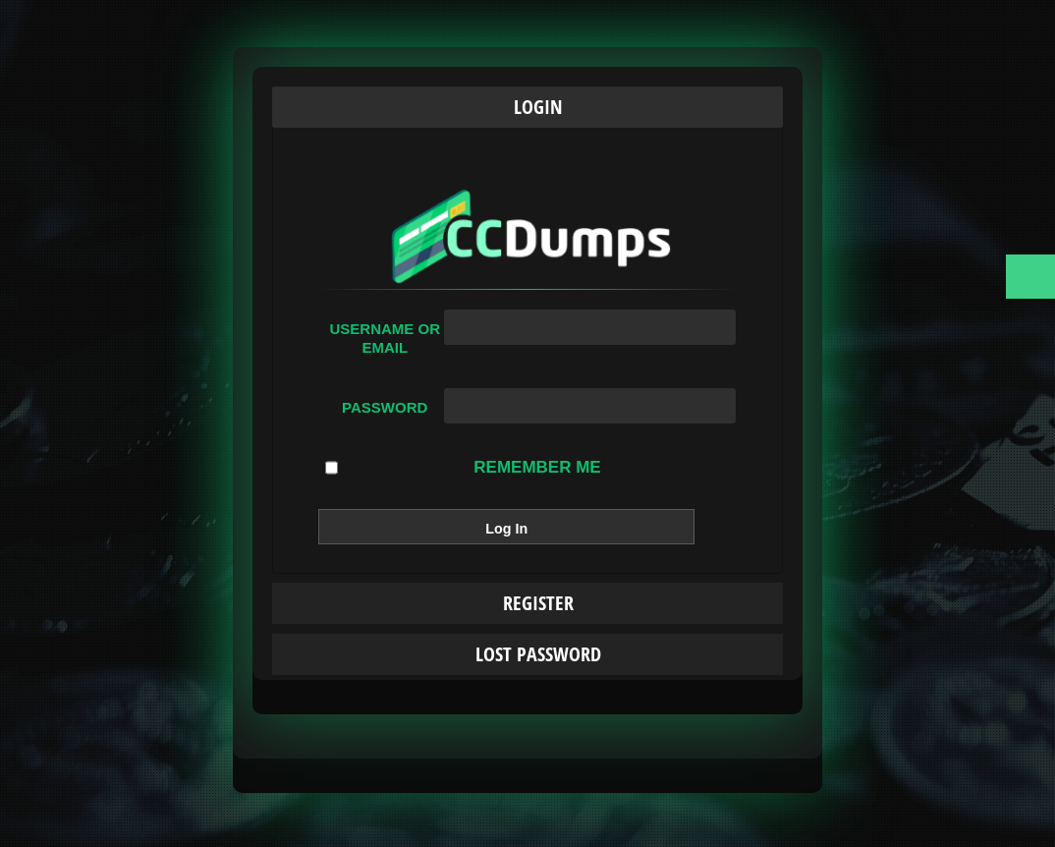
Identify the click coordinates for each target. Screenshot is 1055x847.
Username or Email (384, 338)
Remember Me (462, 468)
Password (384, 407)
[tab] (527, 107)
